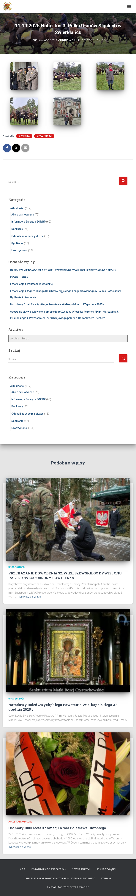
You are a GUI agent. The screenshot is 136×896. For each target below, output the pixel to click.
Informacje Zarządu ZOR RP (28, 221)
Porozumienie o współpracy (48, 869)
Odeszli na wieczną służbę (27, 236)
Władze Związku (106, 869)
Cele (22, 869)
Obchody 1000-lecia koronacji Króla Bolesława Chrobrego (57, 828)
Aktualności (17, 208)
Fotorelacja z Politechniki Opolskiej (31, 283)
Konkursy (17, 228)
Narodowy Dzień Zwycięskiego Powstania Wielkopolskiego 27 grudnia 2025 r (57, 304)
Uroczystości (44, 136)
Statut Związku (81, 869)
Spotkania (24, 136)
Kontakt (106, 878)
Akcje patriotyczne (22, 214)
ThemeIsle (83, 887)
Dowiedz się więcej (30, 596)
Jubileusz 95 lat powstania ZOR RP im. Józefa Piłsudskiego (60, 878)
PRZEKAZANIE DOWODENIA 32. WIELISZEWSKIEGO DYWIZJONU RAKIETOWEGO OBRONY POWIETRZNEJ (65, 575)
